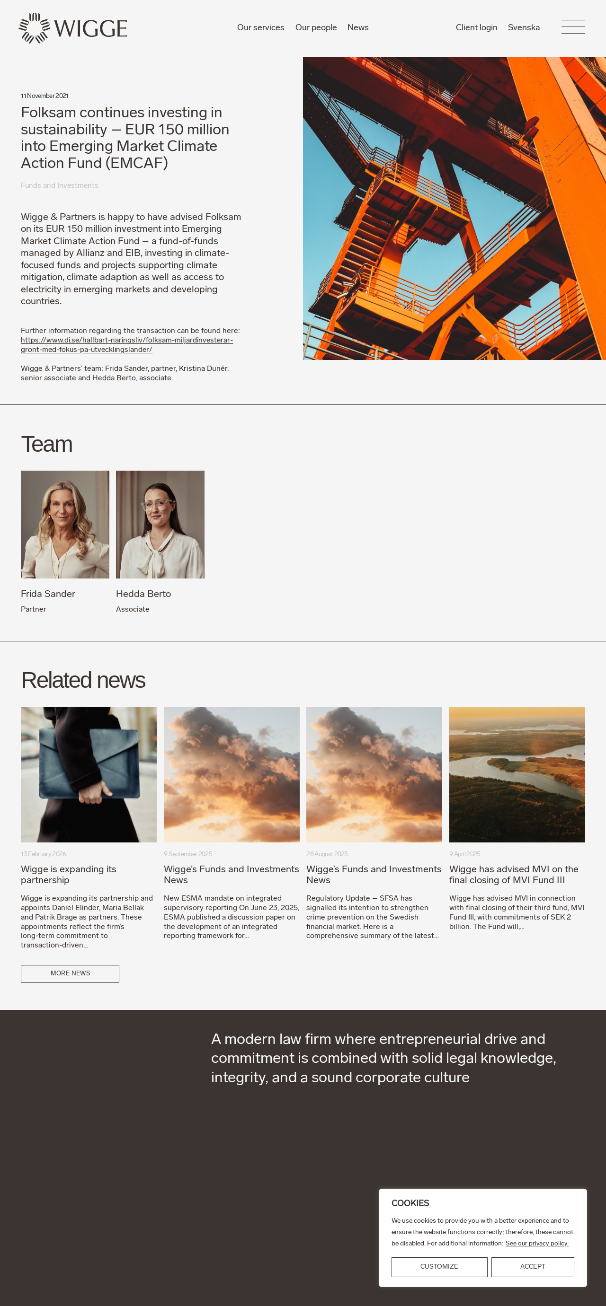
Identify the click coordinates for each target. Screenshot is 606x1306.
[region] (483, 1238)
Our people (316, 28)
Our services (261, 28)
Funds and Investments (60, 186)
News (358, 28)
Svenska (524, 28)
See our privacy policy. (538, 1243)
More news (70, 973)
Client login (477, 28)
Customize (439, 1267)
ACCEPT (532, 1267)
